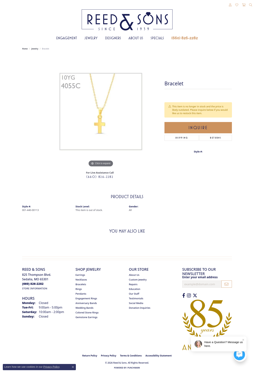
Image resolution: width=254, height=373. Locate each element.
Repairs (133, 284)
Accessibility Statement (158, 355)
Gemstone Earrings (86, 317)
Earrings (80, 275)
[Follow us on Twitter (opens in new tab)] (195, 295)
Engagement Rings (86, 298)
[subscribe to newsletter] (226, 284)
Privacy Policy (108, 355)
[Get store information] (34, 288)
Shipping (181, 137)
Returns (215, 137)
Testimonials (136, 298)
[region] (101, 111)
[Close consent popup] (73, 367)
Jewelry (91, 38)
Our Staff (134, 293)
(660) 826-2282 (184, 38)
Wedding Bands (84, 307)
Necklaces (81, 279)
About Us (135, 38)
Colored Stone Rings (87, 312)
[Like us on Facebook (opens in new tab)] (183, 295)
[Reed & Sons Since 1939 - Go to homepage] (127, 17)
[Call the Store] (33, 284)
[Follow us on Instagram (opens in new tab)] (189, 295)
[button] (230, 5)
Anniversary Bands (86, 303)
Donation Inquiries (139, 307)
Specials (157, 38)
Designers (113, 38)
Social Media (136, 303)
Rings (78, 289)
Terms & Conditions (131, 355)
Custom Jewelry (138, 279)
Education (134, 289)
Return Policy (89, 355)
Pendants (80, 293)
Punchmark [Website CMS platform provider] (134, 367)
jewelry (34, 48)
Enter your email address (200, 277)
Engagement (66, 38)
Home (25, 48)
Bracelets (80, 284)
